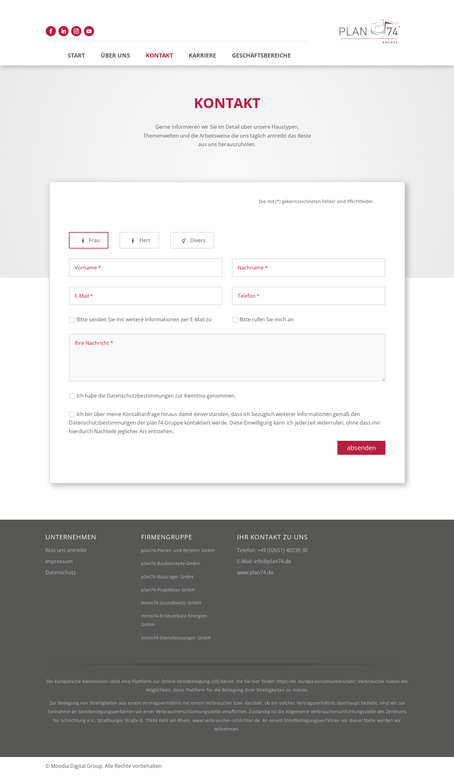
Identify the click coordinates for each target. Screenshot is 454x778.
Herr (139, 243)
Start (76, 55)
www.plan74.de (255, 575)
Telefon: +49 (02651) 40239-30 (272, 552)
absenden (361, 450)
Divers (192, 243)
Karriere (202, 55)
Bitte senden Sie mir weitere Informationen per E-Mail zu (140, 322)
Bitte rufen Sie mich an (263, 322)
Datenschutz (60, 575)
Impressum (59, 564)
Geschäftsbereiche (261, 55)
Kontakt (159, 55)
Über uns (115, 55)
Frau (89, 243)
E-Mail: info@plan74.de (264, 564)
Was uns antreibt (65, 552)
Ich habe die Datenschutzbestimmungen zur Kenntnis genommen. (152, 398)
